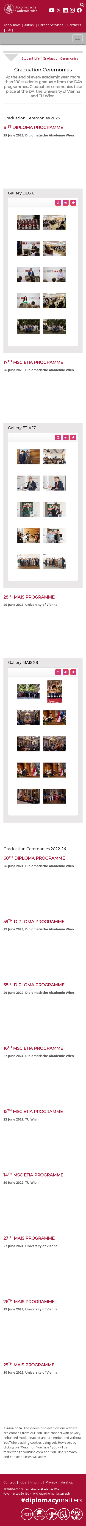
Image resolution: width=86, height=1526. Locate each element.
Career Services (50, 25)
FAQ (9, 30)
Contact (9, 1482)
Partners (74, 25)
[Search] (82, 4)
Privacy (51, 1482)
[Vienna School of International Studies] (20, 8)
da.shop (67, 1482)
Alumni (29, 25)
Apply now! (11, 25)
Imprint (36, 1482)
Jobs (22, 1482)
